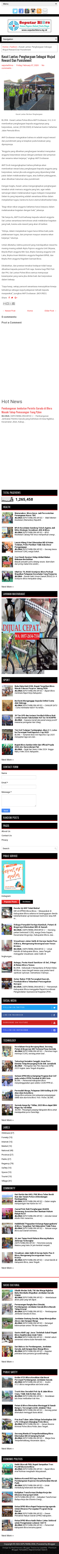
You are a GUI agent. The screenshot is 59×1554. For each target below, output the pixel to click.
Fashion (13, 47)
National (5, 1150)
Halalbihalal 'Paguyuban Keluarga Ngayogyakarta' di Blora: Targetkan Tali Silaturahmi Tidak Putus (36, 1225)
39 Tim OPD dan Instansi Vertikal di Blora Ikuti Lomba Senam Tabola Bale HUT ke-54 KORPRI (35, 716)
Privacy (5, 840)
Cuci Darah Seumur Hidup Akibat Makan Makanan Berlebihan (32, 558)
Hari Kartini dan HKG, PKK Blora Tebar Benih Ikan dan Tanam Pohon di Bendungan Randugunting (34, 1196)
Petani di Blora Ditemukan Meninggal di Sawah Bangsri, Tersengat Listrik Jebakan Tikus (35, 1406)
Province (5, 1155)
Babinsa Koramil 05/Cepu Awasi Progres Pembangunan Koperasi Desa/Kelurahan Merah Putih (36, 1480)
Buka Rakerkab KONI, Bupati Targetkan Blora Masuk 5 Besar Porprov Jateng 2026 (34, 687)
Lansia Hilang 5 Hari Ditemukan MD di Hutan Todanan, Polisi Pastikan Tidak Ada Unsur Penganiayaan (34, 544)
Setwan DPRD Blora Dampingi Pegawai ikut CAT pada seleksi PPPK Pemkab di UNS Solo (36, 1077)
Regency (5, 1163)
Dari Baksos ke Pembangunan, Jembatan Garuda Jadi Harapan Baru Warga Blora (33, 1348)
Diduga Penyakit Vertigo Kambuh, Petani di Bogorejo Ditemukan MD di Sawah (35, 926)
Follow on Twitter (30, 1008)
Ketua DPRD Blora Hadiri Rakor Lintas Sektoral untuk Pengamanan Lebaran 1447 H (35, 1521)
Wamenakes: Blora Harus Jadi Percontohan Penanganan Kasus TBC (34, 514)
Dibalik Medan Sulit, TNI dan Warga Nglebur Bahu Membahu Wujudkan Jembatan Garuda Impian (34, 1292)
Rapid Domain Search (38, 1550)
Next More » (8, 586)
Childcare (6, 1133)
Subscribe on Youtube (30, 1023)
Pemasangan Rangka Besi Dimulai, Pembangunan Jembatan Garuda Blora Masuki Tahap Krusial (35, 1307)
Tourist (5, 1176)
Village (5, 1181)
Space (4, 1172)
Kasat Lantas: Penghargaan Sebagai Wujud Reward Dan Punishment (28, 58)
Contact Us (7, 835)
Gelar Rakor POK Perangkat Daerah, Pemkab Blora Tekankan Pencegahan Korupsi (32, 981)
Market (5, 1146)
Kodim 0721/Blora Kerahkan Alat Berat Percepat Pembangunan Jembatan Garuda (33, 1378)
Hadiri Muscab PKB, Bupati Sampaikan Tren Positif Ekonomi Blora (34, 1465)
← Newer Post (9, 311)
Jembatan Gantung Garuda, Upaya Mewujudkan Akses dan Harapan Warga (35, 1320)
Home (5, 47)
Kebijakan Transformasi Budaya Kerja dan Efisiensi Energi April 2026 (33, 1493)
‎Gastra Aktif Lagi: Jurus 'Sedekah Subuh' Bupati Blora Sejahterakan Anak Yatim (36, 1334)
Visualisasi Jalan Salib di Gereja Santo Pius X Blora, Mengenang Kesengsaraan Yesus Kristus (35, 943)
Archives (26, 902)
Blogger (51, 1544)
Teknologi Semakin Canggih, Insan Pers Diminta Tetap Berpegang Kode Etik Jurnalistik (35, 1062)
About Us (6, 831)
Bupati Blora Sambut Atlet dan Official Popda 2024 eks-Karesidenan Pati (34, 746)
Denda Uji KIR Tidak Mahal (27, 908)
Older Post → (50, 311)
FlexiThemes (16, 1548)
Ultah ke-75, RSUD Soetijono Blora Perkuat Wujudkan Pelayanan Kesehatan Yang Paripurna (36, 573)
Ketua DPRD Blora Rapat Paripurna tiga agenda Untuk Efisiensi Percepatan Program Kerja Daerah (35, 1508)
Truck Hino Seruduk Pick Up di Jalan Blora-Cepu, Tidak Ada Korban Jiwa (34, 1392)
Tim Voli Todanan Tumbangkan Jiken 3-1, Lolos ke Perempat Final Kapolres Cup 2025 (36, 731)
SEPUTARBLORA (27, 1544)
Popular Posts (10, 902)
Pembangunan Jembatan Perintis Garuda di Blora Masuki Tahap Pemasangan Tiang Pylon (27, 410)
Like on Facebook (30, 1015)
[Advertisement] (29, 457)
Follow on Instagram (30, 1030)
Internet (5, 1142)
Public (4, 1159)
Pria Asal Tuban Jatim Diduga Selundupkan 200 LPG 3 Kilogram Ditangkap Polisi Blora (35, 1421)
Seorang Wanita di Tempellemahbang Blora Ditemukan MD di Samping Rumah (34, 1435)
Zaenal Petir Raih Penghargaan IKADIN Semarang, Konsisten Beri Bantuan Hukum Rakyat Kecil (34, 1211)
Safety (4, 1168)
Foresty (5, 1137)
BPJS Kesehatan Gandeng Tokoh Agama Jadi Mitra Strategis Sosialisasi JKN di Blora (35, 529)
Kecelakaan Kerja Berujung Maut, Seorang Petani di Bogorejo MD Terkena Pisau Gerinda (35, 1048)
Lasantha (43, 1548)
